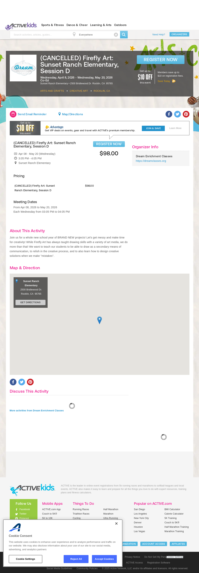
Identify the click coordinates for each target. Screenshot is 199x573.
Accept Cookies (104, 559)
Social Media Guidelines (59, 568)
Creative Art (79, 90)
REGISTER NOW (109, 144)
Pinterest (24, 518)
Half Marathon (111, 509)
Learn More (175, 128)
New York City (141, 518)
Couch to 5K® (49, 513)
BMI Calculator (172, 509)
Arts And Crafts (52, 90)
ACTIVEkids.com (20, 25)
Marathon (108, 513)
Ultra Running (110, 518)
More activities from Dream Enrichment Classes (37, 410)
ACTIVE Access (134, 562)
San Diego (139, 509)
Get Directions (30, 302)
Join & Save (153, 128)
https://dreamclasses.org (151, 160)
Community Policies (87, 568)
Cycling (77, 518)
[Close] (116, 523)
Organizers (179, 34)
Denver (138, 522)
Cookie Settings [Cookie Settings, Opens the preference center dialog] (25, 559)
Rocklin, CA (102, 90)
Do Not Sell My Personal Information (164, 557)
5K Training (171, 518)
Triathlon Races (81, 513)
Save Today (164, 81)
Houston (138, 527)
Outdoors (120, 25)
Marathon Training (174, 531)
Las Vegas (139, 531)
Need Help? (159, 34)
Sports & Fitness (52, 25)
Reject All (76, 559)
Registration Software (158, 562)
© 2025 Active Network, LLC (117, 568)
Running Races (81, 509)
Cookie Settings (175, 557)
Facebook (24, 509)
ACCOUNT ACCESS (153, 543)
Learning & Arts (101, 25)
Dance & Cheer (77, 25)
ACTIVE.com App (51, 509)
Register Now (161, 59)
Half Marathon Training (177, 527)
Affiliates (178, 543)
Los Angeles (140, 513)
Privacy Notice (132, 557)
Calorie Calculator (174, 513)
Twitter (23, 513)
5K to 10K (47, 518)
